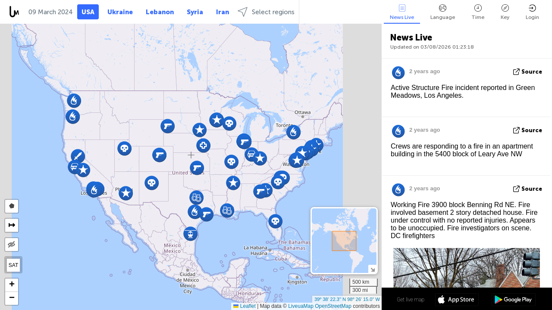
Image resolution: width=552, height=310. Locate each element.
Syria (195, 12)
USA (88, 12)
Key (505, 12)
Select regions (266, 12)
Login (532, 12)
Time (477, 12)
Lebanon (160, 12)
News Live (402, 12)
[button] (259, 158)
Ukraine (120, 12)
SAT (13, 265)
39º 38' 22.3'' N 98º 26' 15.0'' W (347, 299)
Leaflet (244, 306)
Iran (222, 12)
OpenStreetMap (333, 306)
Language (442, 12)
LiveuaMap (301, 306)
